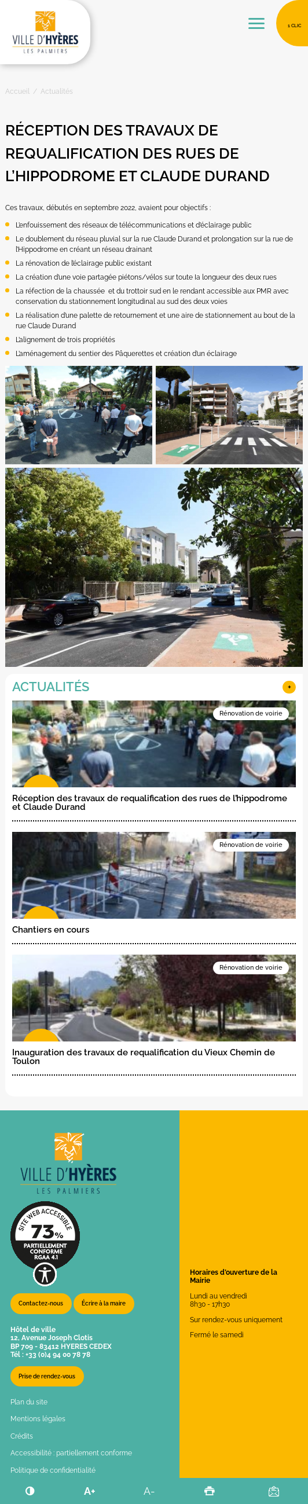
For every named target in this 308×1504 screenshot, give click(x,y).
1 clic (294, 25)
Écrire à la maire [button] (104, 1303)
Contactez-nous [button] (41, 1303)
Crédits (21, 1436)
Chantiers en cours (50, 930)
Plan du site (28, 1402)
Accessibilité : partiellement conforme (71, 1453)
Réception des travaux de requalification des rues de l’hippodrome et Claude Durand (149, 802)
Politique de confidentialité (53, 1470)
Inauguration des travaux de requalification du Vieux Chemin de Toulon (143, 1056)
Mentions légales (37, 1419)
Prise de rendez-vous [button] (47, 1376)
